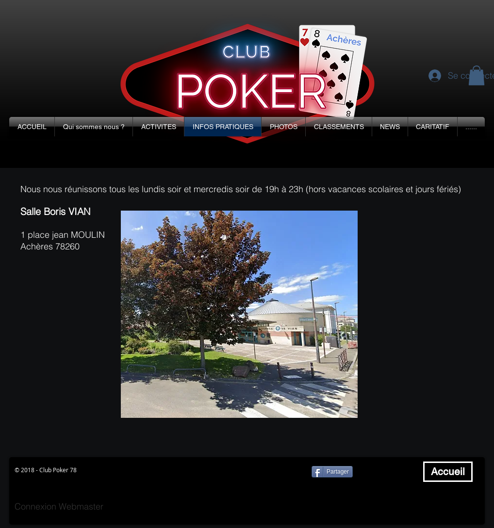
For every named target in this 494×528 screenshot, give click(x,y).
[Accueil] (448, 472)
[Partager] (332, 472)
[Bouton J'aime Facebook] (389, 472)
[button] (93, 126)
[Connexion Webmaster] (59, 507)
